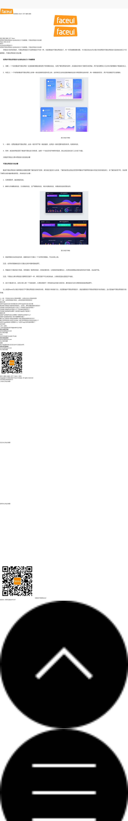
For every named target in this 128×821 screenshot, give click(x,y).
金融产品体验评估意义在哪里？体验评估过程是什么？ (15, 315)
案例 (30, 14)
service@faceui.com (6, 331)
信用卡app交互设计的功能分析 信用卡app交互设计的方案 (16, 304)
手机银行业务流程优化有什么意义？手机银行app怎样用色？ (17, 307)
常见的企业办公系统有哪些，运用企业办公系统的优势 (21, 298)
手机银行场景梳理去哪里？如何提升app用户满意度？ (15, 311)
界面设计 (6, 50)
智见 (20, 376)
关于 (24, 14)
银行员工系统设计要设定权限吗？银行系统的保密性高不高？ (17, 318)
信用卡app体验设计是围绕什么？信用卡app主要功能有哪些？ (17, 322)
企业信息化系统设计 (6, 45)
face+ (20, 14)
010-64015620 (4, 338)
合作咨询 (2, 324)
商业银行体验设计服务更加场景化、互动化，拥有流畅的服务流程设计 (20, 305)
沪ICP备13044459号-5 (6, 379)
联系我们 (16, 14)
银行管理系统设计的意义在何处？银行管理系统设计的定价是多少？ (19, 320)
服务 (27, 14)
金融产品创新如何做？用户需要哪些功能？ (12, 316)
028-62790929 (4, 346)
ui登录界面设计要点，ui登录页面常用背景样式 (19, 300)
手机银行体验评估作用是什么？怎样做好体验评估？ (15, 309)
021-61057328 (4, 329)
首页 (1, 38)
